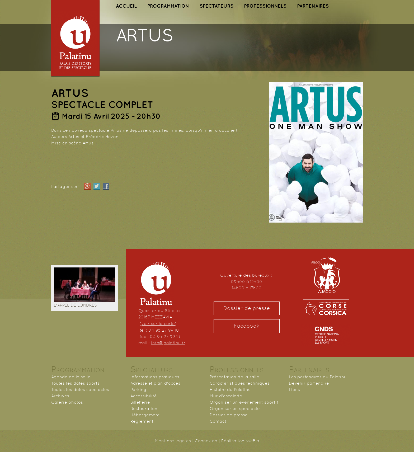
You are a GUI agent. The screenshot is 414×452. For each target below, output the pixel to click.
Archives (60, 395)
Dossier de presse (246, 308)
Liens (294, 389)
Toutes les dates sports (75, 383)
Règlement (141, 421)
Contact (218, 421)
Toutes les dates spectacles (80, 389)
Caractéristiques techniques (240, 383)
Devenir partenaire (309, 383)
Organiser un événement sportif (244, 402)
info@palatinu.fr (168, 342)
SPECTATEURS (216, 6)
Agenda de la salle (71, 376)
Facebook (247, 326)
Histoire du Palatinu (230, 389)
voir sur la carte (158, 323)
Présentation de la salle (234, 376)
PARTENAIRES (313, 6)
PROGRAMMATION (168, 6)
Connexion (206, 440)
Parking (138, 389)
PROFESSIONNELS (265, 6)
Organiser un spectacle (235, 408)
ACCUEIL (126, 6)
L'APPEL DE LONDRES (75, 305)
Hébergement (145, 414)
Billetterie (140, 402)
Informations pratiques (154, 376)
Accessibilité (143, 395)
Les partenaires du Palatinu (318, 376)
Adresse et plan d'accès (155, 383)
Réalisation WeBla (240, 440)
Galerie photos (67, 402)
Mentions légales (173, 440)
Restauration (143, 408)
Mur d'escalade (226, 395)
